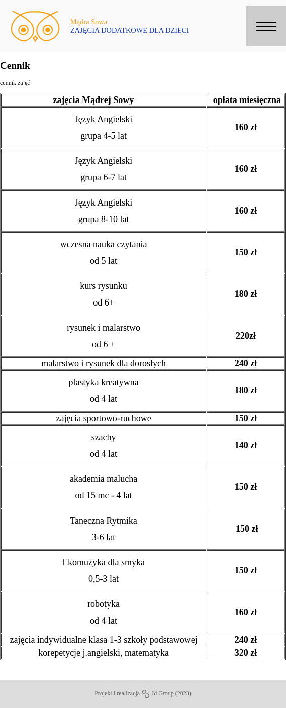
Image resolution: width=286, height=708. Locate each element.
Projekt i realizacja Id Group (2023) (143, 693)
